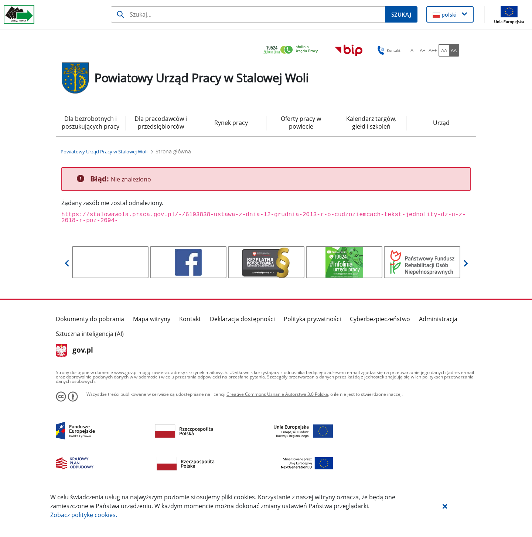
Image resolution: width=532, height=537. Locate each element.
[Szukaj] (248, 14)
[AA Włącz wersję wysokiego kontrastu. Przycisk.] (454, 50)
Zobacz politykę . (83, 515)
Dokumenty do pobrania (90, 319)
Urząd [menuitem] (441, 123)
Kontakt (190, 319)
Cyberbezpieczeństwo (380, 319)
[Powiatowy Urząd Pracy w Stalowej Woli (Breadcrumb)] (104, 151)
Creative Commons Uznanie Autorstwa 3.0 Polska (277, 394)
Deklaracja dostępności (242, 319)
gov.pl (74, 350)
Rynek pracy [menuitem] (231, 123)
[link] (292, 50)
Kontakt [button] (387, 50)
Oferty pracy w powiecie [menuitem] (301, 122)
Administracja (438, 319)
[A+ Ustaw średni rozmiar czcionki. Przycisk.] (422, 50)
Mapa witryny (151, 319)
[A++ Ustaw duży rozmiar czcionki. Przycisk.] (432, 50)
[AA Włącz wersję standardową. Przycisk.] (444, 50)
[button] (445, 506)
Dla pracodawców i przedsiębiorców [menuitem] (160, 122)
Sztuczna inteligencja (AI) (90, 334)
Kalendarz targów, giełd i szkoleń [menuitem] (371, 122)
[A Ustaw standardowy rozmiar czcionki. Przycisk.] (411, 50)
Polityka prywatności (312, 319)
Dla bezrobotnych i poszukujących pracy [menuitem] (90, 122)
